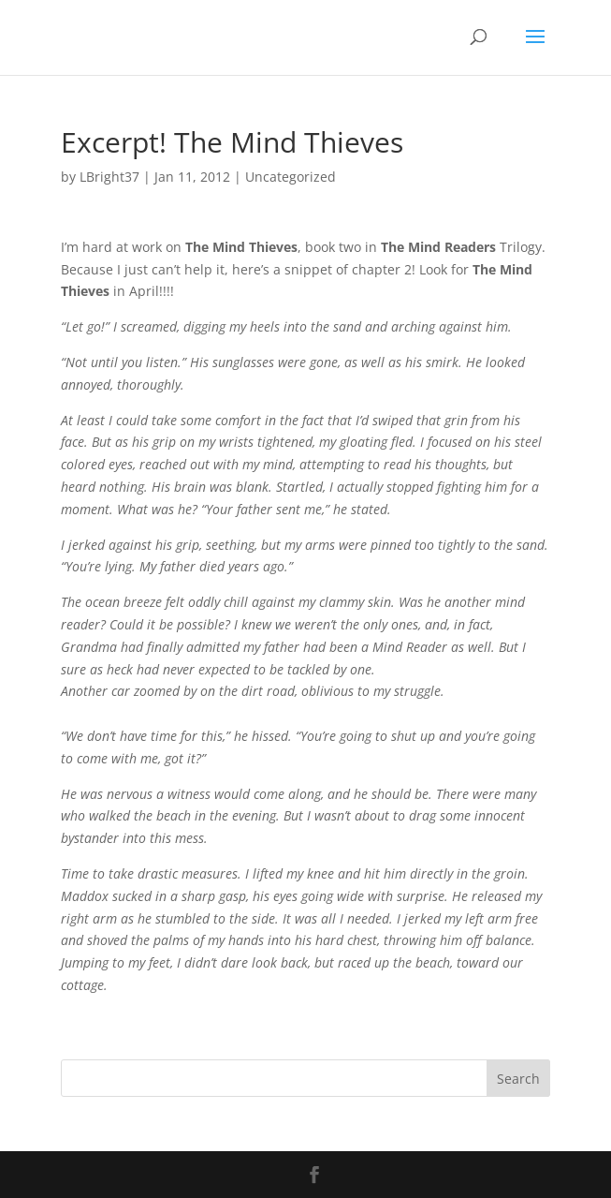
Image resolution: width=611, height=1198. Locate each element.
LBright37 (109, 176)
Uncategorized (290, 176)
